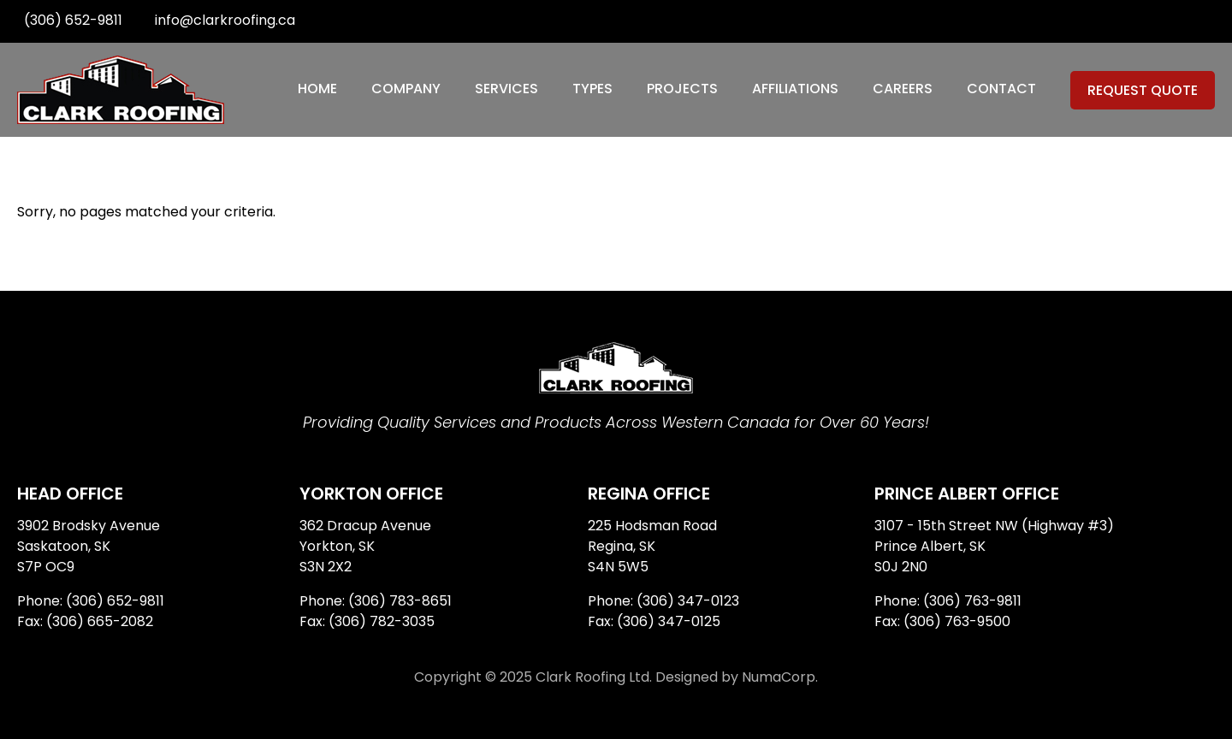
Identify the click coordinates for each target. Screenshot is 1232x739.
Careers (903, 88)
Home (317, 88)
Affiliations (795, 88)
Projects (682, 88)
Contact (1001, 88)
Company (406, 88)
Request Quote (1142, 90)
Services (506, 88)
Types (592, 88)
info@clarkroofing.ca (225, 20)
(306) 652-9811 (73, 20)
